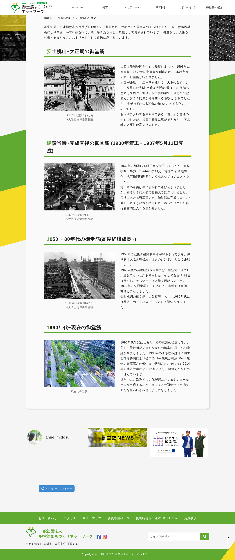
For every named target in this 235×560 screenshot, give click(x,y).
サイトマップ (92, 518)
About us (77, 7)
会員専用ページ (119, 518)
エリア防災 (160, 7)
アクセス (70, 518)
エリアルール (132, 7)
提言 (105, 7)
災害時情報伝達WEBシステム (157, 518)
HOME (48, 18)
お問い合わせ (48, 518)
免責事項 (190, 518)
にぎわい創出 (187, 7)
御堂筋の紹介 (214, 7)
